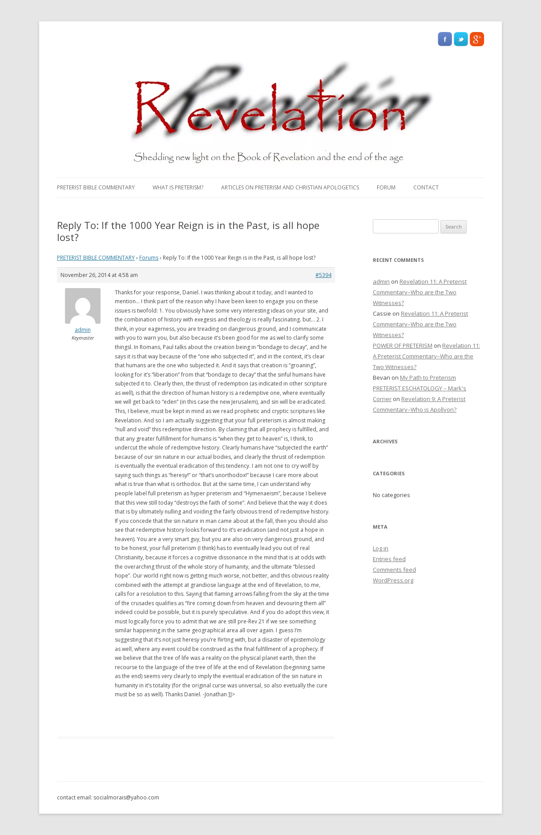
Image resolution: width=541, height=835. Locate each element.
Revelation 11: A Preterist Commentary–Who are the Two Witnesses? (420, 292)
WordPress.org (393, 580)
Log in (380, 548)
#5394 (323, 275)
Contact (426, 187)
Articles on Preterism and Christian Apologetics (290, 187)
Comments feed (394, 570)
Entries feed (389, 559)
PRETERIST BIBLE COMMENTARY (96, 187)
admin (381, 281)
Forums (148, 257)
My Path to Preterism (428, 377)
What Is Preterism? (178, 187)
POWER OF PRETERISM (402, 345)
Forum (386, 187)
